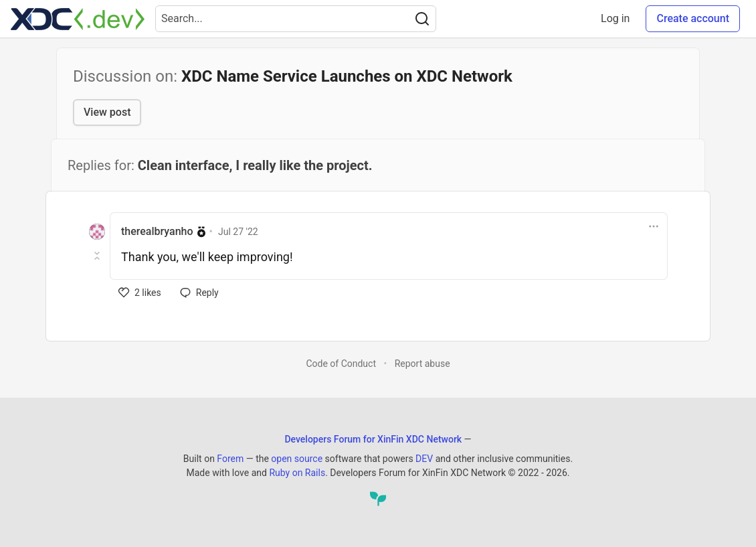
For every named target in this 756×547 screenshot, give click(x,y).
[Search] (422, 18)
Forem (230, 458)
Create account (692, 18)
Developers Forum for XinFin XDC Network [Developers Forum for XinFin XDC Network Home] (373, 439)
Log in (615, 18)
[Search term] (295, 18)
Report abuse (422, 363)
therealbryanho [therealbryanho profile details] (157, 231)
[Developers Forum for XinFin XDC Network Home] (78, 18)
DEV (424, 458)
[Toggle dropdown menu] (653, 226)
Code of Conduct (341, 363)
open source (296, 458)
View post (107, 112)
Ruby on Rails (297, 472)
